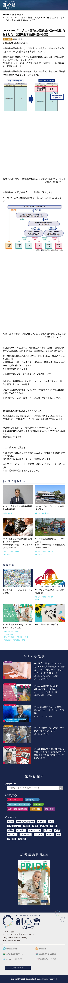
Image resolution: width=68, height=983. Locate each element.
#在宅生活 (46, 513)
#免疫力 (50, 835)
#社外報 (55, 692)
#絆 (58, 835)
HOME (6, 14)
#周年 (10, 830)
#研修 (10, 513)
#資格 (5, 513)
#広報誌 (37, 695)
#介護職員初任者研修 (25, 822)
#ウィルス (12, 835)
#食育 (53, 826)
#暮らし (38, 513)
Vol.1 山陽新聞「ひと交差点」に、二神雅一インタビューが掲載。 (49, 710)
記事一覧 (16, 14)
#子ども (18, 551)
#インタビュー (8, 634)
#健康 (12, 551)
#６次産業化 (7, 640)
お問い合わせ (18, 968)
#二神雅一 (11, 637)
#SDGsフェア (35, 830)
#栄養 (23, 640)
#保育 (26, 637)
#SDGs (37, 600)
